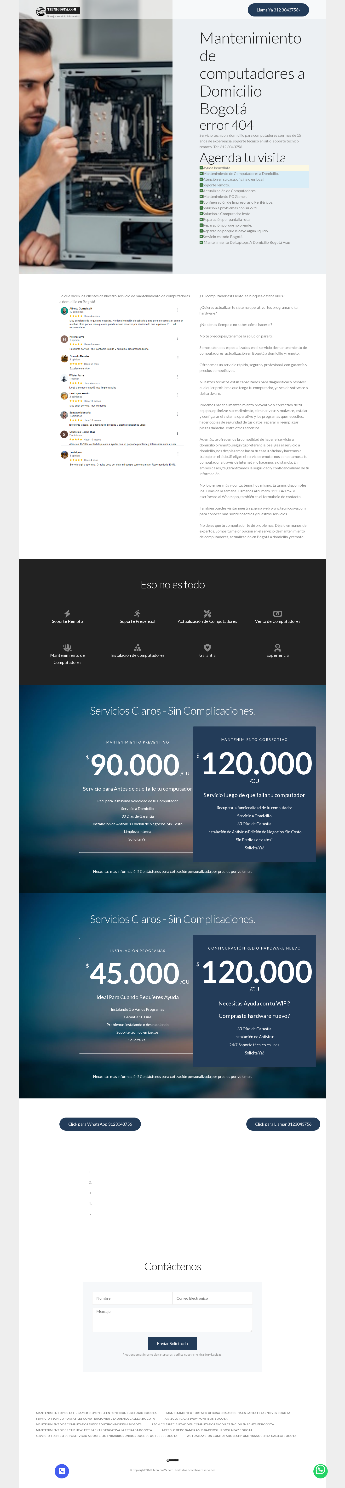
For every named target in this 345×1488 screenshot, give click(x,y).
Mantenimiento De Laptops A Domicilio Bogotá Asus (247, 242)
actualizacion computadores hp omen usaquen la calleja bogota (242, 1436)
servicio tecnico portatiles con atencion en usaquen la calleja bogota (95, 1418)
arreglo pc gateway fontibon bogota (196, 1418)
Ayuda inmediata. (215, 167)
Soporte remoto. (215, 185)
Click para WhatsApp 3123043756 (100, 1124)
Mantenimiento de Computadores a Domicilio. (239, 173)
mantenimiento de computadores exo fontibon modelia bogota (89, 1424)
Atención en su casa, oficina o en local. (232, 179)
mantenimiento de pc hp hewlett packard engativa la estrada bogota (94, 1430)
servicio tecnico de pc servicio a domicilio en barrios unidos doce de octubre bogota (107, 1436)
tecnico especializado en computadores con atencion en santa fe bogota (212, 1424)
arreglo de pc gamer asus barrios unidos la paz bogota (207, 1430)
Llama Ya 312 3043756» (278, 9)
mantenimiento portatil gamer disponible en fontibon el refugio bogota (96, 1413)
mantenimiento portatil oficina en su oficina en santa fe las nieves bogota (228, 1413)
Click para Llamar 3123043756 (283, 1124)
